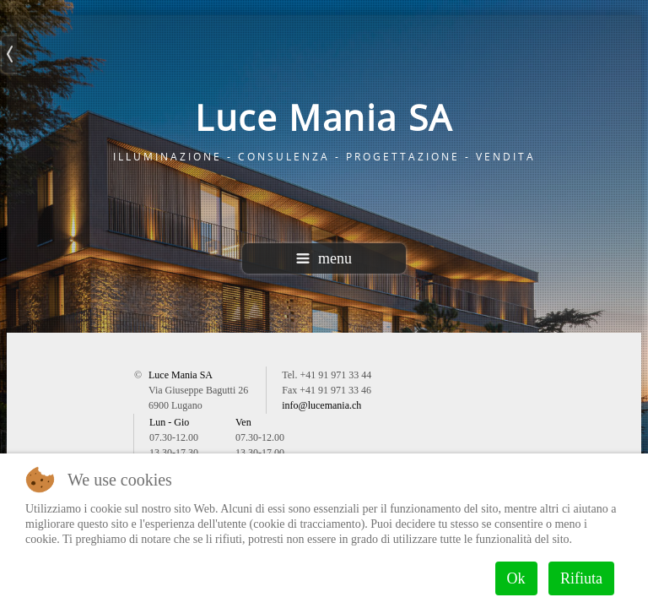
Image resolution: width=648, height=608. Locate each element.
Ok (516, 578)
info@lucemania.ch (321, 405)
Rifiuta (581, 578)
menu (324, 258)
